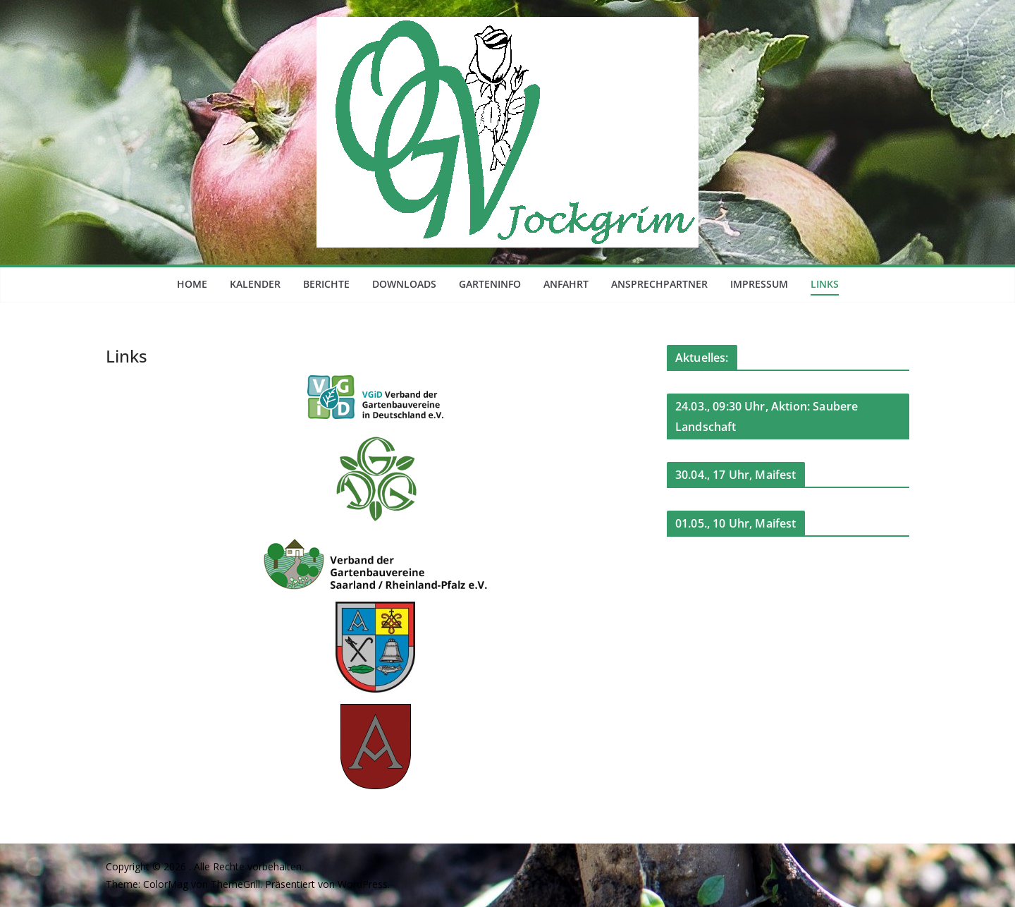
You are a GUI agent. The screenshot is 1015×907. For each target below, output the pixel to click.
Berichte (326, 284)
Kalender (255, 284)
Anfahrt (566, 284)
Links (825, 284)
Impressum (759, 284)
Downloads (404, 284)
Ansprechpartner (659, 284)
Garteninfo (490, 284)
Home (192, 284)
